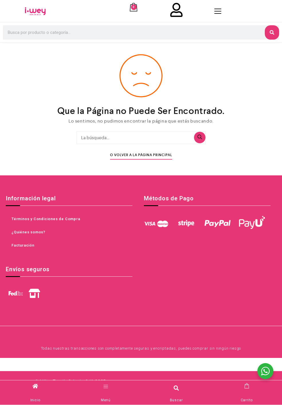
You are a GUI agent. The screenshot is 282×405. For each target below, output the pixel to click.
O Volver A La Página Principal (141, 155)
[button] (176, 388)
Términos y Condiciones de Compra (45, 219)
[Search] (272, 33)
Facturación (22, 245)
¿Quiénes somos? (28, 232)
